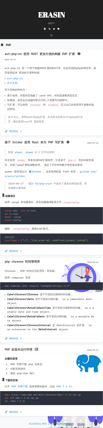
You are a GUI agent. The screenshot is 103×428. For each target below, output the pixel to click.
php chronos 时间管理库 (22, 261)
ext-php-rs (15, 78)
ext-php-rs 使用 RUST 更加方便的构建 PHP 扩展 (43, 54)
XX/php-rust (43, 183)
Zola (38, 423)
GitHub (34, 171)
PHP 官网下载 (19, 386)
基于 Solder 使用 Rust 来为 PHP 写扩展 (37, 142)
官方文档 (12, 83)
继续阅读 (14, 131)
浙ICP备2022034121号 (62, 423)
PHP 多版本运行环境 (22, 349)
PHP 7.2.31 (64, 386)
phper (19, 152)
